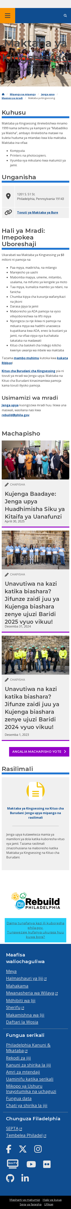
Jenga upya (48, 94)
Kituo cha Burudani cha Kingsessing (28, 371)
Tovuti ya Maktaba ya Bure (37, 212)
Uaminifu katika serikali (29, 1079)
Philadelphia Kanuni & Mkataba (28, 1047)
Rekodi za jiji (18, 1058)
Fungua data (19, 1098)
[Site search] (65, 15)
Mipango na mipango (23, 94)
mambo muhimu (26, 358)
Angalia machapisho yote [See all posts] (39, 751)
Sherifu (13, 1007)
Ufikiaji (48, 1204)
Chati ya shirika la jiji (26, 1105)
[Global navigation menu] (7, 15)
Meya (11, 971)
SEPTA (12, 1128)
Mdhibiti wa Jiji (20, 1000)
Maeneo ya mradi (12, 98)
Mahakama (17, 986)
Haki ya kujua (52, 1200)
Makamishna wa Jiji (25, 1015)
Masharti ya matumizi (24, 1200)
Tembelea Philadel (24, 1135)
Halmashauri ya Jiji (24, 978)
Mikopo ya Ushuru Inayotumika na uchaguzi (31, 1088)
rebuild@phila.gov (15, 415)
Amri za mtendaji (23, 1072)
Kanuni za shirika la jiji (28, 1065)
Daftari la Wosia (22, 1022)
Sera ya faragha (30, 1204)
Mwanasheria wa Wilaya (30, 993)
